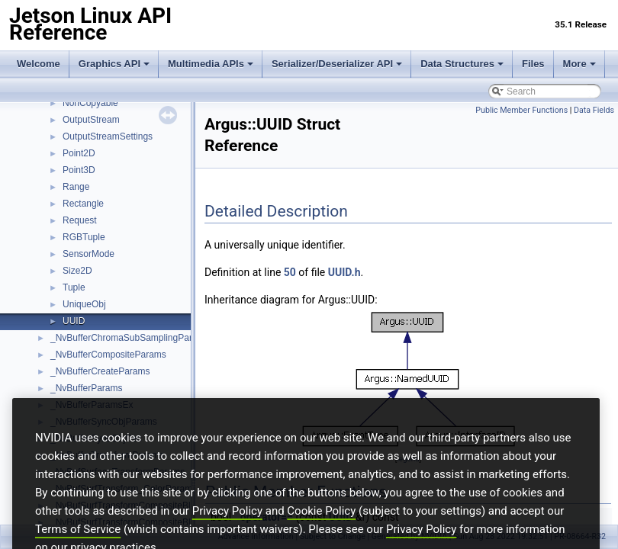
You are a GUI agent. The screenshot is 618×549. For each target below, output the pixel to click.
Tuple (74, 287)
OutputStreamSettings (108, 136)
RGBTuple (84, 237)
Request (80, 220)
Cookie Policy (321, 534)
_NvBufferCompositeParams (108, 354)
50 (290, 272)
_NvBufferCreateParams (100, 371)
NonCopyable (90, 103)
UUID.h (344, 272)
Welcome (38, 63)
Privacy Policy (227, 534)
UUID (74, 321)
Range (76, 186)
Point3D (79, 170)
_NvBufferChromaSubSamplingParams (130, 337)
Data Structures (462, 63)
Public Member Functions (521, 110)
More (579, 63)
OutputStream (91, 119)
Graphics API (114, 63)
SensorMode (88, 254)
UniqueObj (84, 304)
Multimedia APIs (210, 63)
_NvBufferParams (86, 388)
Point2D (79, 153)
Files (533, 63)
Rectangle (83, 203)
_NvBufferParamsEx (92, 405)
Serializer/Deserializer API (337, 63)
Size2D (77, 270)
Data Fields (594, 110)
